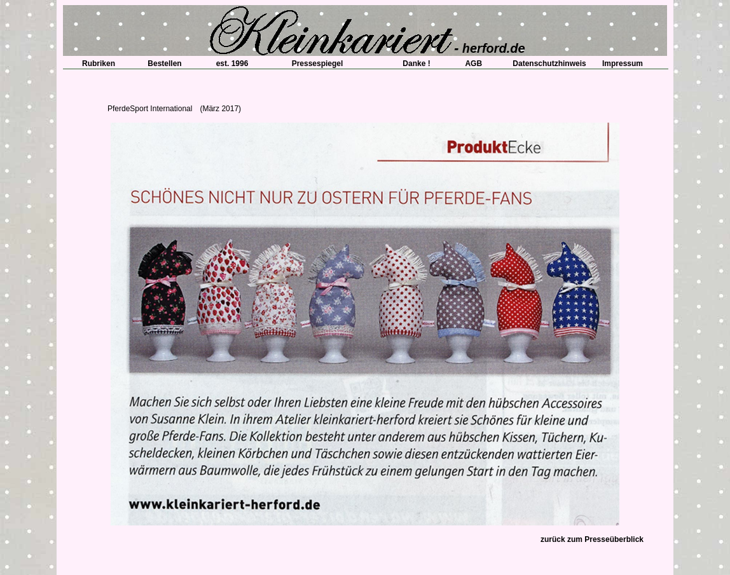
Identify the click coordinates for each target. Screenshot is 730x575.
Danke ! (412, 63)
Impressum (622, 63)
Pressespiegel (317, 63)
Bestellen (164, 63)
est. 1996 (229, 63)
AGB (470, 63)
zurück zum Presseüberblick (592, 539)
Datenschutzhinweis (549, 63)
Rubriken (94, 63)
